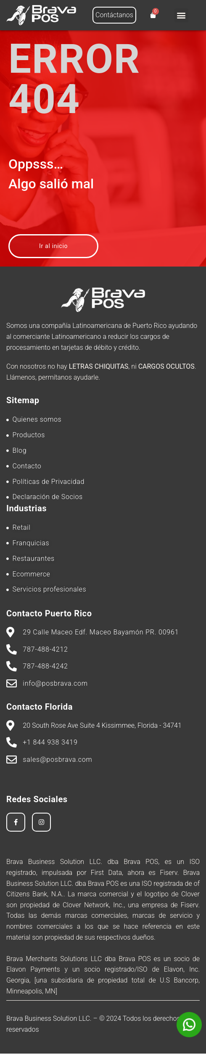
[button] (181, 15)
